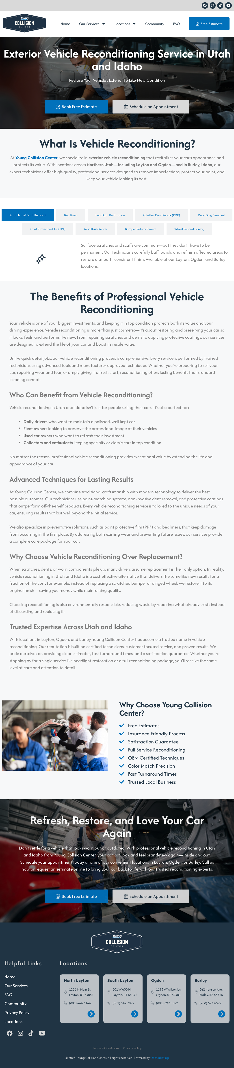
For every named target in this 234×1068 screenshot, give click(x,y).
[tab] (28, 215)
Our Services (92, 23)
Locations (125, 23)
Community (154, 23)
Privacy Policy (16, 1012)
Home (65, 23)
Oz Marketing (159, 1057)
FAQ (176, 23)
